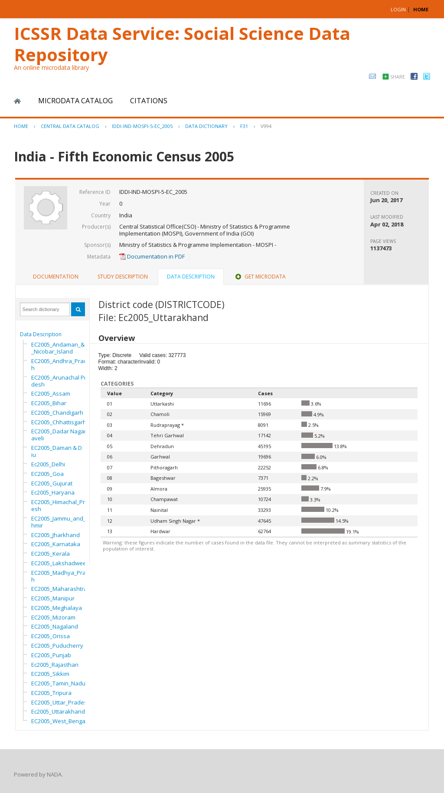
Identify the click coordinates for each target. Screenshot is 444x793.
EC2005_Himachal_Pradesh (61, 505)
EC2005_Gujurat (51, 483)
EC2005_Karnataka (55, 544)
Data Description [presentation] (191, 276)
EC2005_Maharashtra (59, 588)
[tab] (56, 277)
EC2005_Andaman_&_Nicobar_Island (58, 348)
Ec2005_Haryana (53, 492)
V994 (266, 126)
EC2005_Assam (50, 393)
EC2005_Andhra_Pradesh (62, 364)
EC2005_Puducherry (57, 645)
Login (398, 9)
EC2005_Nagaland (54, 626)
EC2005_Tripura (51, 692)
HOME (420, 9)
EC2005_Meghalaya (56, 607)
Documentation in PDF (152, 256)
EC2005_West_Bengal (59, 721)
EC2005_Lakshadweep (60, 563)
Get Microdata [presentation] (260, 276)
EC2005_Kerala (50, 553)
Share (397, 76)
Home (17, 101)
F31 (244, 126)
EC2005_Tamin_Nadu (58, 683)
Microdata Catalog (75, 100)
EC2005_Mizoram (53, 617)
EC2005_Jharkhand (55, 534)
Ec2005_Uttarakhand (58, 711)
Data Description (41, 334)
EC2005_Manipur (53, 598)
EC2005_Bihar (48, 403)
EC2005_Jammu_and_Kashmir (63, 522)
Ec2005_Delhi (48, 464)
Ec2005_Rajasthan (54, 664)
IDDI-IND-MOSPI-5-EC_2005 (142, 126)
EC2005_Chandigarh (57, 412)
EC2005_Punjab (51, 655)
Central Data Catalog (70, 126)
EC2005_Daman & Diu (56, 451)
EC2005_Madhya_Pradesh (63, 576)
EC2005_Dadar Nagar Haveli (61, 435)
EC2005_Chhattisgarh (58, 422)
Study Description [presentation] (123, 276)
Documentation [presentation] (55, 276)
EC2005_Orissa (50, 635)
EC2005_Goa (47, 473)
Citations (148, 100)
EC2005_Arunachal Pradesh (60, 381)
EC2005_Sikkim (50, 673)
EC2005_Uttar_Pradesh (61, 702)
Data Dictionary (206, 126)
